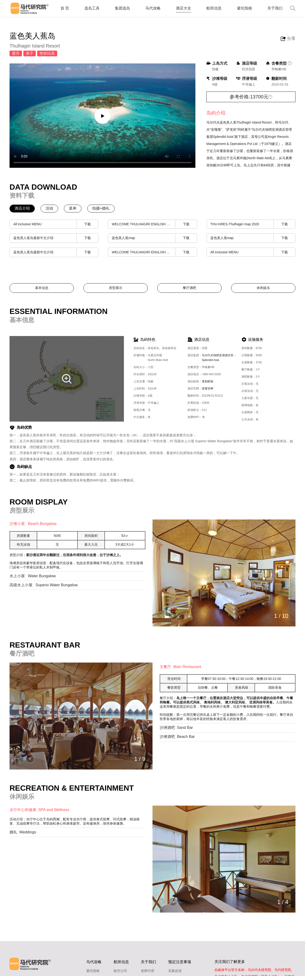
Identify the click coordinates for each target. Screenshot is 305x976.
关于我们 (275, 8)
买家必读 (175, 971)
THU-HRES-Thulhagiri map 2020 (252, 224)
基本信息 (41, 288)
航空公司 (120, 971)
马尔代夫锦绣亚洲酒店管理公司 (222, 359)
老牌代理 (147, 971)
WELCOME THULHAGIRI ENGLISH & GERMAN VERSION (154, 224)
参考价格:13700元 (249, 96)
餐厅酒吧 (189, 288)
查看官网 (207, 388)
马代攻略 (153, 8)
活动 (49, 208)
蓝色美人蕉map (154, 238)
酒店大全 (183, 8)
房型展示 (115, 288)
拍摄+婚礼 (101, 208)
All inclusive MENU (55, 224)
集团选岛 (122, 8)
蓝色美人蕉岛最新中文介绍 (55, 238)
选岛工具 (92, 8)
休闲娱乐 (263, 288)
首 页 (65, 8)
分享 (291, 38)
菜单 (72, 208)
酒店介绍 (22, 208)
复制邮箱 (207, 381)
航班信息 (214, 8)
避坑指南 (244, 8)
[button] (173, 615)
